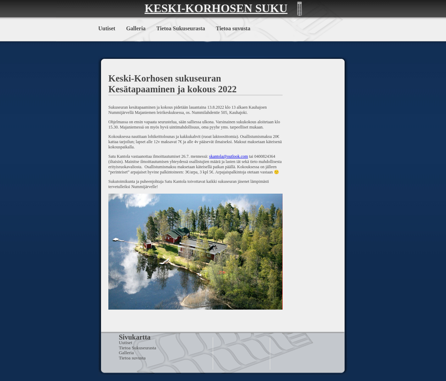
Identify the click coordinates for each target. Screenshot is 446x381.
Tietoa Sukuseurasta (180, 28)
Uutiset (106, 28)
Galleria (136, 28)
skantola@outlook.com (228, 156)
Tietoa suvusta (233, 28)
